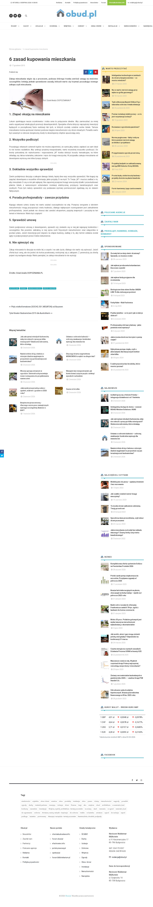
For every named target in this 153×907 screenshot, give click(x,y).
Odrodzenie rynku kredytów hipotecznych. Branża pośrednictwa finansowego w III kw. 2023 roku (125, 692)
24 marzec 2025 (119, 643)
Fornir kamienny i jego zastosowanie (126, 188)
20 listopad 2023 (119, 512)
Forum (103, 3)
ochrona (37, 813)
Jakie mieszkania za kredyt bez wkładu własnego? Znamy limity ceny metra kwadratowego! (126, 532)
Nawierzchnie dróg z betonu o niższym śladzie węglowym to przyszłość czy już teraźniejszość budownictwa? (126, 450)
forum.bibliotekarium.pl (61, 857)
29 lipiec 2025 (118, 669)
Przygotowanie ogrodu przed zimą (126, 153)
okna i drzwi (45, 801)
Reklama (59, 3)
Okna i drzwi (86, 862)
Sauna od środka (73, 389)
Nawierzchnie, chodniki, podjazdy (89, 816)
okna (61, 801)
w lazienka (90, 813)
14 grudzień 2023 (121, 120)
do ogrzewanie (26, 813)
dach (95, 809)
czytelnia (35, 801)
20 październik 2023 (120, 370)
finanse (73, 805)
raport (123, 813)
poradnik (125, 801)
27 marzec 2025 (120, 84)
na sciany (88, 809)
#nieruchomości (35, 288)
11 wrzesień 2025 (120, 584)
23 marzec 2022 (119, 524)
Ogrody (84, 857)
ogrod (106, 813)
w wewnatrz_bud (118, 805)
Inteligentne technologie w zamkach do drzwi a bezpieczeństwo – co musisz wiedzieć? (126, 77)
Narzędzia (86, 876)
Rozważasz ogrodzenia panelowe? (125, 127)
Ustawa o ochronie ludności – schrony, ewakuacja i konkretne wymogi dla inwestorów (78, 339)
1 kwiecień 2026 (29, 414)
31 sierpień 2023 (119, 599)
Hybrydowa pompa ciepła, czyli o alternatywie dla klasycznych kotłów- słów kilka (125, 351)
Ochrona (85, 848)
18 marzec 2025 (120, 96)
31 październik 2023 (120, 343)
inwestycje (42, 809)
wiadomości (25, 801)
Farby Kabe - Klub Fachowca (122, 303)
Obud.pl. (68, 896)
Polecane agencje (113, 212)
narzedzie (33, 809)
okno (84, 801)
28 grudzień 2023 (119, 699)
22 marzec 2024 (120, 181)
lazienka (32, 816)
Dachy (84, 839)
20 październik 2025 (122, 108)
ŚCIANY (85, 834)
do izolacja (115, 813)
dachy (31, 805)
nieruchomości (106, 801)
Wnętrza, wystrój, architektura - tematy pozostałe (66, 809)
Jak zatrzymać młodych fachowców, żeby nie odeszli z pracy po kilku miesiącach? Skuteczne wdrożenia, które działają (127, 421)
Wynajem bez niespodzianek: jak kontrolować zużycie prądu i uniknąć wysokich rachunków (80, 373)
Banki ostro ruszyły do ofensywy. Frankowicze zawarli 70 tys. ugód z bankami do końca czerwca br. (124, 607)
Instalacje (85, 867)
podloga (24, 816)
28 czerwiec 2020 (121, 146)
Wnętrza (85, 853)
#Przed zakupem (49, 288)
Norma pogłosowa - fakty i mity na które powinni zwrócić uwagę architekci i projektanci (125, 140)
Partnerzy (26, 843)
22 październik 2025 (120, 655)
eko (85, 805)
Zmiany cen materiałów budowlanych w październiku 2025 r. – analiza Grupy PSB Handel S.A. (127, 678)
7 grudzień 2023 (119, 271)
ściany (96, 801)
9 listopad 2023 (119, 295)
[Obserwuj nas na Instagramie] (19, 16)
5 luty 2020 (118, 169)
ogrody (24, 805)
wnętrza (91, 805)
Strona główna (15, 49)
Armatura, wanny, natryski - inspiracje (55, 813)
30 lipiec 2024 (118, 358)
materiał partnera (41, 805)
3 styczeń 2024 (119, 331)
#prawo (23, 288)
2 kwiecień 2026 (29, 348)
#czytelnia (14, 288)
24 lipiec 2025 (119, 130)
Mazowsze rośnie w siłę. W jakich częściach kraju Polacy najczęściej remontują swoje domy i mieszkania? (125, 663)
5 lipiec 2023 (117, 628)
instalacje (76, 801)
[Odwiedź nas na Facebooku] (11, 16)
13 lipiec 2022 (118, 488)
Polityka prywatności (80, 3)
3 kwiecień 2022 (119, 539)
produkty (68, 801)
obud (98, 805)
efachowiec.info (58, 843)
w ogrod (111, 809)
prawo (90, 801)
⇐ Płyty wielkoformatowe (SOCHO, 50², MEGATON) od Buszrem (36, 307)
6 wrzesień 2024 (119, 319)
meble (82, 813)
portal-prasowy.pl (59, 848)
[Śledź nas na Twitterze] (15, 16)
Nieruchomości (88, 871)
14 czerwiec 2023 (119, 500)
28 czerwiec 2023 (119, 259)
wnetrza (54, 801)
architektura (106, 805)
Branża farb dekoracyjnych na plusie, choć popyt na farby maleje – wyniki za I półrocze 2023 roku (126, 592)
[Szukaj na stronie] (26, 15)
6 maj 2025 (117, 306)
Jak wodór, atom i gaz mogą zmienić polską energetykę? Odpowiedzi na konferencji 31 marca (125, 636)
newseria (102, 809)
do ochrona (74, 813)
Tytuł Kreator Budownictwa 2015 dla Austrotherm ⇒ (30, 313)
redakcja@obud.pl (135, 2)
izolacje (60, 805)
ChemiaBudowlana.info (117, 3)
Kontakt (67, 3)
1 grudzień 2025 (119, 684)
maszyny (52, 805)
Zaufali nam (109, 222)
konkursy (24, 809)
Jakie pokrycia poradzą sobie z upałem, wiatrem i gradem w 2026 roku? (33, 390)
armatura (99, 813)
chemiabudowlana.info (61, 834)
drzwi (67, 805)
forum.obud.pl (57, 839)
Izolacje (85, 843)
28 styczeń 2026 (119, 570)
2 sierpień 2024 (120, 192)
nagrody (116, 801)
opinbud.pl (56, 853)
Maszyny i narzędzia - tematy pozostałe (62, 816)
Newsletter (94, 3)
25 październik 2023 (122, 156)
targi (79, 805)
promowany (42, 816)
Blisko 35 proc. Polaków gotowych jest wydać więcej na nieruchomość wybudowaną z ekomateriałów (126, 622)
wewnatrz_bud (121, 809)
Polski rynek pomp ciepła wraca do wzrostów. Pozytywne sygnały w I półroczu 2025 (124, 578)
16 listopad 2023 (119, 283)
